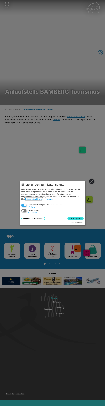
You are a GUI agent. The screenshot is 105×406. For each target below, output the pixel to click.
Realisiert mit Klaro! (77, 222)
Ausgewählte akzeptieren (33, 218)
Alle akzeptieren (75, 218)
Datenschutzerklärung (33, 199)
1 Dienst (31, 207)
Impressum (48, 199)
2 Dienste (32, 212)
